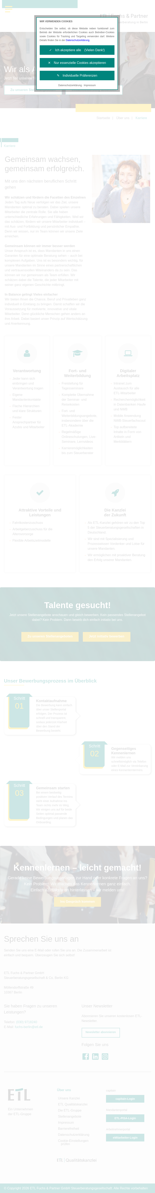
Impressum (90, 85)
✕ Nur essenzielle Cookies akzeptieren (77, 62)
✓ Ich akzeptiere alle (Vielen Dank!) (77, 50)
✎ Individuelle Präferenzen (77, 75)
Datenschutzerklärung (77, 40)
